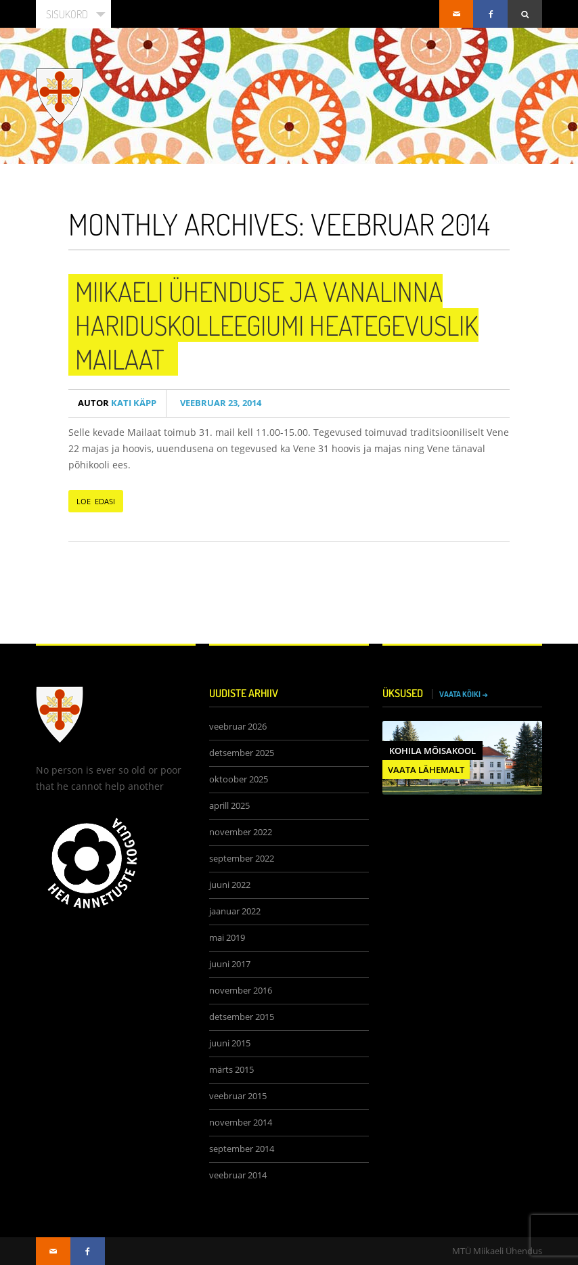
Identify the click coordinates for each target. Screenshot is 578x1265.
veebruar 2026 (238, 726)
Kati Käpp (117, 403)
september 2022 (241, 858)
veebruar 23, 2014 (218, 403)
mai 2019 (227, 938)
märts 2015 (231, 1069)
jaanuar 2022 (235, 911)
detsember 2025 (241, 753)
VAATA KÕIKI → (463, 694)
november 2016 (240, 990)
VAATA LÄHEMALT (426, 769)
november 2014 (240, 1122)
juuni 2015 (229, 1043)
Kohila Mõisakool (432, 751)
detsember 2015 (241, 1017)
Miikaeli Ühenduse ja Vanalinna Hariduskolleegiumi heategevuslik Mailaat (277, 325)
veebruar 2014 (238, 1175)
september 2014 (241, 1149)
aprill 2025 (229, 806)
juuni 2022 (229, 885)
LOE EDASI (95, 501)
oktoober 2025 (238, 779)
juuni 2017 (229, 964)
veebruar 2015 (238, 1096)
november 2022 (240, 832)
